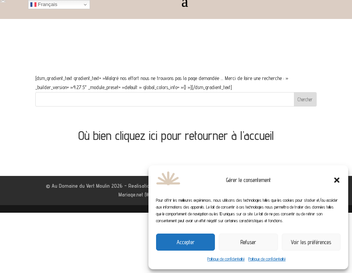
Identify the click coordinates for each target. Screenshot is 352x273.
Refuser (248, 242)
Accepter (185, 242)
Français (43, 5)
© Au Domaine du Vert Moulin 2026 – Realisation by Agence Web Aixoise (125, 186)
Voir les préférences (311, 242)
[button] (337, 180)
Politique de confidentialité (226, 259)
